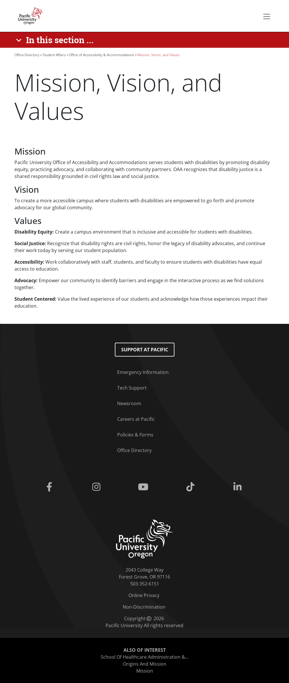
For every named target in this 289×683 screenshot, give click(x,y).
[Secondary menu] (267, 16)
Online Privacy (143, 595)
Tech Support (132, 388)
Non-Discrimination (144, 607)
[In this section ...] (55, 39)
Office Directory (26, 54)
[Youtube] (144, 487)
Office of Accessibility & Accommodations (101, 54)
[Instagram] (98, 487)
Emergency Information (143, 372)
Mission (144, 671)
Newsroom (129, 403)
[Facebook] (50, 487)
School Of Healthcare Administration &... (145, 657)
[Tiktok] (192, 487)
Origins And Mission (144, 664)
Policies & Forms (135, 435)
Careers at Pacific (136, 419)
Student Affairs (54, 54)
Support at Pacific (144, 349)
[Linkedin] (239, 487)
